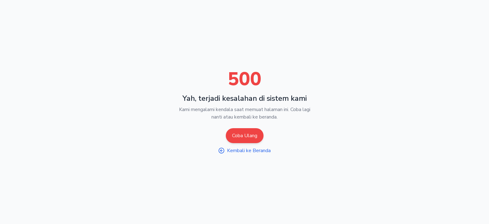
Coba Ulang (244, 135)
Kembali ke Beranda (244, 150)
